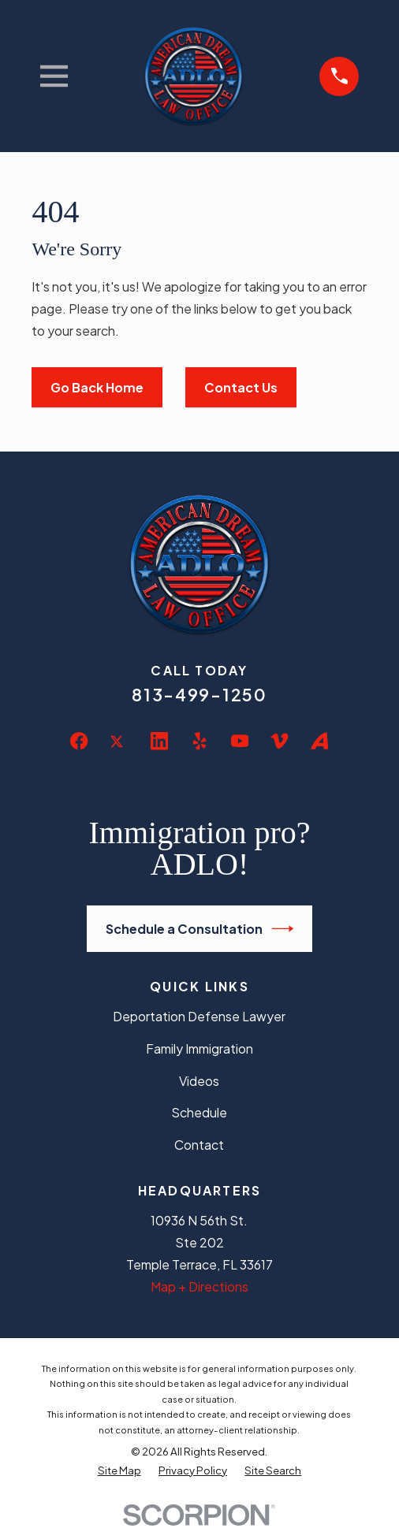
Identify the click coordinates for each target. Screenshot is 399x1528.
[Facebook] (79, 740)
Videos (199, 1081)
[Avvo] (319, 740)
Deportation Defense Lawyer (199, 1016)
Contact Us (241, 387)
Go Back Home (97, 387)
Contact (199, 1144)
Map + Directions (199, 1286)
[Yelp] (199, 740)
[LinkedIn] (159, 740)
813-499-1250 (199, 694)
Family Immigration (199, 1048)
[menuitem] (119, 1470)
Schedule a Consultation (200, 928)
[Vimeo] (279, 740)
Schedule (199, 1112)
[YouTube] (239, 740)
